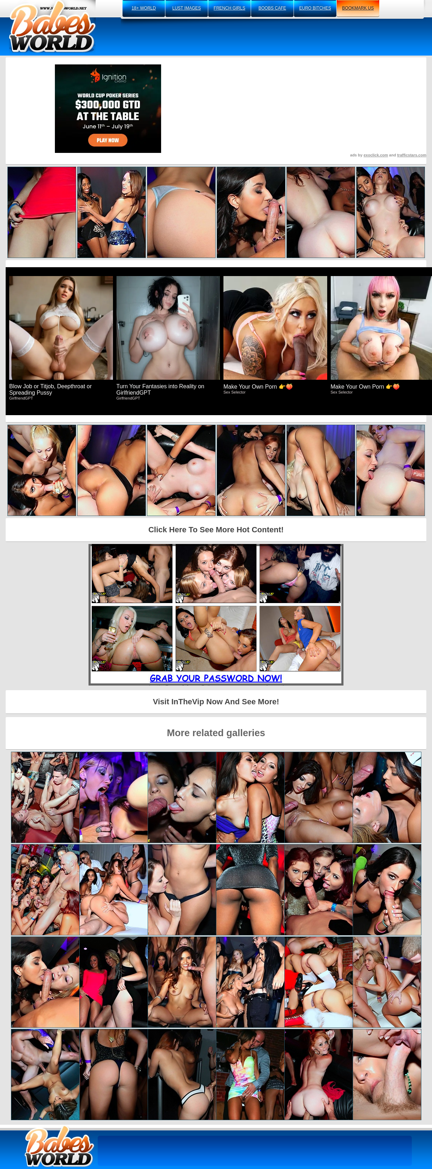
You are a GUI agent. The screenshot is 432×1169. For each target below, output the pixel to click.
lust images (186, 8)
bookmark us (358, 8)
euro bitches (315, 8)
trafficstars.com (411, 155)
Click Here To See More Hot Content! (216, 529)
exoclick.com (376, 155)
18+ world (144, 8)
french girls (229, 8)
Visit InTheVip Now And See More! (216, 701)
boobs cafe (272, 8)
